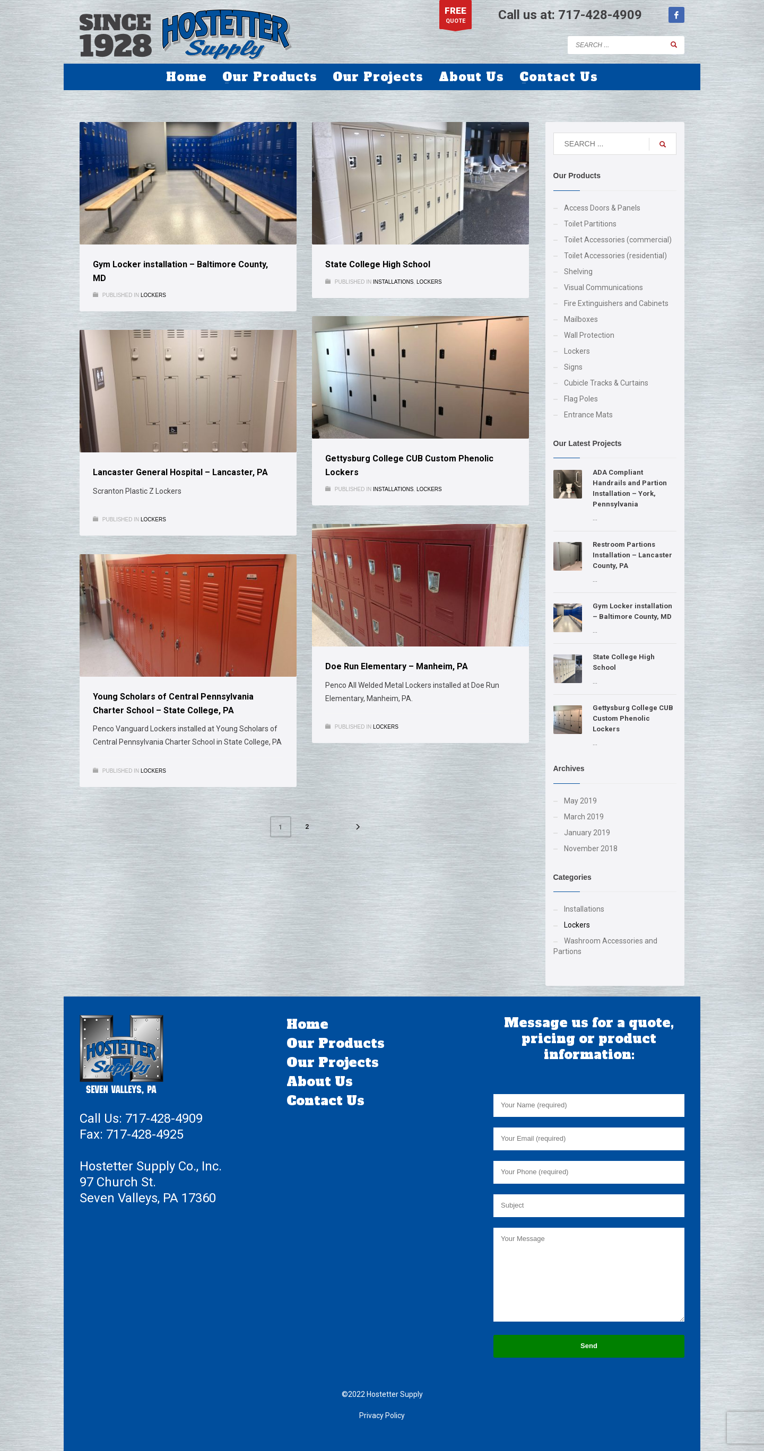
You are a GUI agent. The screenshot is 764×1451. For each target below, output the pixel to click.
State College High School (377, 264)
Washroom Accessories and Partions (605, 946)
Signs (573, 367)
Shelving (578, 271)
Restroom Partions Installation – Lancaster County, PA (632, 555)
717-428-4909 (600, 14)
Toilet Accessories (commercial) (618, 239)
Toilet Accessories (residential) (615, 255)
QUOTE (455, 17)
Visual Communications (603, 287)
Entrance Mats (588, 414)
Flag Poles (581, 399)
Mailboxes (581, 319)
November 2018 (591, 848)
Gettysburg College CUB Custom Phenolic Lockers (633, 718)
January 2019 (587, 832)
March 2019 (584, 816)
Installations (393, 282)
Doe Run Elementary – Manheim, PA (396, 666)
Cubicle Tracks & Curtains (606, 383)
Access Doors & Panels (602, 208)
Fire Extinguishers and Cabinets (616, 303)
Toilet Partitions (590, 224)
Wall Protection (589, 335)
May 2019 (580, 801)
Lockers (153, 295)
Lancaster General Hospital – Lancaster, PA (180, 472)
